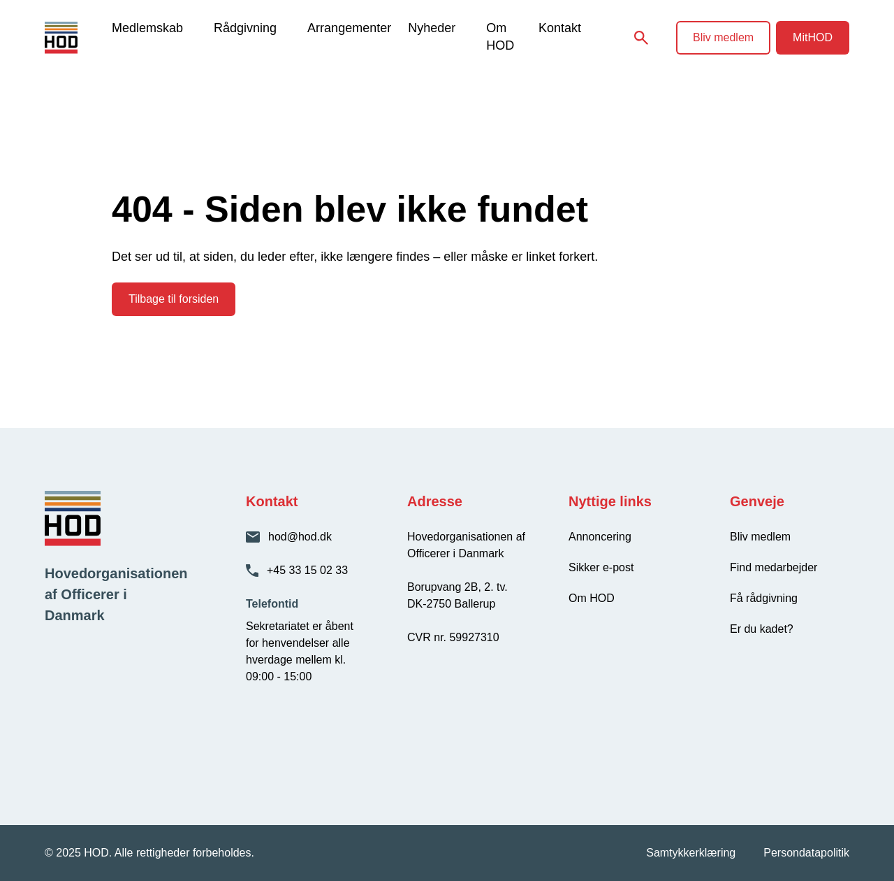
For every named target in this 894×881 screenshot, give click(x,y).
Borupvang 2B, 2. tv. (457, 587)
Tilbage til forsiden (174, 299)
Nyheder (431, 28)
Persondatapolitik (806, 853)
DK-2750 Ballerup (451, 604)
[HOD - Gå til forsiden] (78, 38)
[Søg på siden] (641, 37)
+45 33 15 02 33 (307, 570)
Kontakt (559, 28)
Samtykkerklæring (690, 853)
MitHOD (813, 37)
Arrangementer (349, 28)
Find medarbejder (773, 567)
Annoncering (600, 537)
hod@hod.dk (300, 537)
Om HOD (500, 36)
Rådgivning (245, 28)
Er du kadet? (761, 629)
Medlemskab (147, 28)
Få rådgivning (764, 598)
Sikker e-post (601, 567)
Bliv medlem (723, 37)
